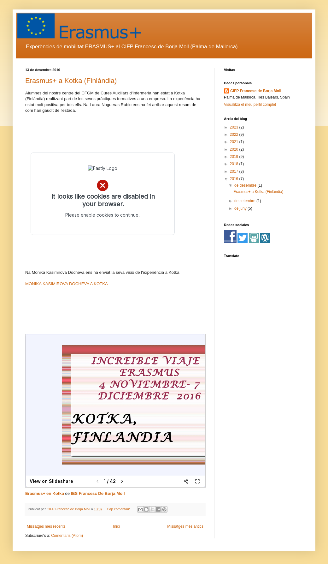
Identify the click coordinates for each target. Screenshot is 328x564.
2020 (234, 149)
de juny (241, 208)
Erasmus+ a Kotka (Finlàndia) (71, 81)
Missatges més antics (185, 526)
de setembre (245, 201)
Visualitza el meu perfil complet (250, 104)
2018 (234, 164)
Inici (116, 526)
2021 (234, 142)
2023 (234, 127)
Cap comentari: (119, 509)
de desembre (245, 185)
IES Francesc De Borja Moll (98, 493)
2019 (234, 156)
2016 (234, 179)
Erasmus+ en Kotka (44, 493)
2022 (234, 134)
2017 (234, 171)
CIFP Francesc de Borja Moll (255, 91)
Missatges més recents (46, 526)
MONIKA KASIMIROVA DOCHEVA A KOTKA (66, 283)
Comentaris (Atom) (67, 535)
